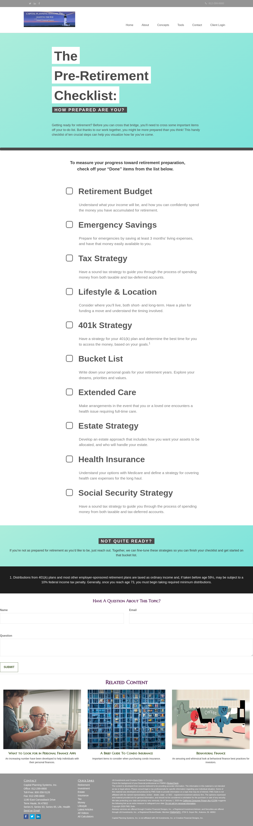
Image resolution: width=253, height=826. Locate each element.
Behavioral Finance (210, 753)
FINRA (173, 812)
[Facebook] (39, 3)
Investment (84, 788)
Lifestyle (82, 806)
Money (81, 802)
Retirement (84, 785)
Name (4, 610)
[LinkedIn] (35, 3)
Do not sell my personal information (180, 803)
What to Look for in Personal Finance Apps (42, 753)
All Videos (83, 813)
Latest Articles (85, 809)
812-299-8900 (214, 3)
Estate (81, 792)
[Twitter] (30, 3)
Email (133, 610)
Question (6, 635)
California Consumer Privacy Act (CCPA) (200, 800)
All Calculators (85, 816)
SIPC (178, 812)
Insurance (83, 795)
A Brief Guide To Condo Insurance (126, 753)
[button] (143, 19)
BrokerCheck (173, 783)
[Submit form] (9, 667)
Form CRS (158, 780)
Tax (80, 799)
